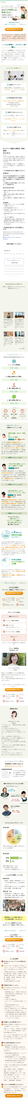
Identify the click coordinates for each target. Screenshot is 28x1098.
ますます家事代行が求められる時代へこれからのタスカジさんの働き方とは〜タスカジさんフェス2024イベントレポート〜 (19, 325)
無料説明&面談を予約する (14, 1095)
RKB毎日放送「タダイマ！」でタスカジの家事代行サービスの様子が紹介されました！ (19, 341)
